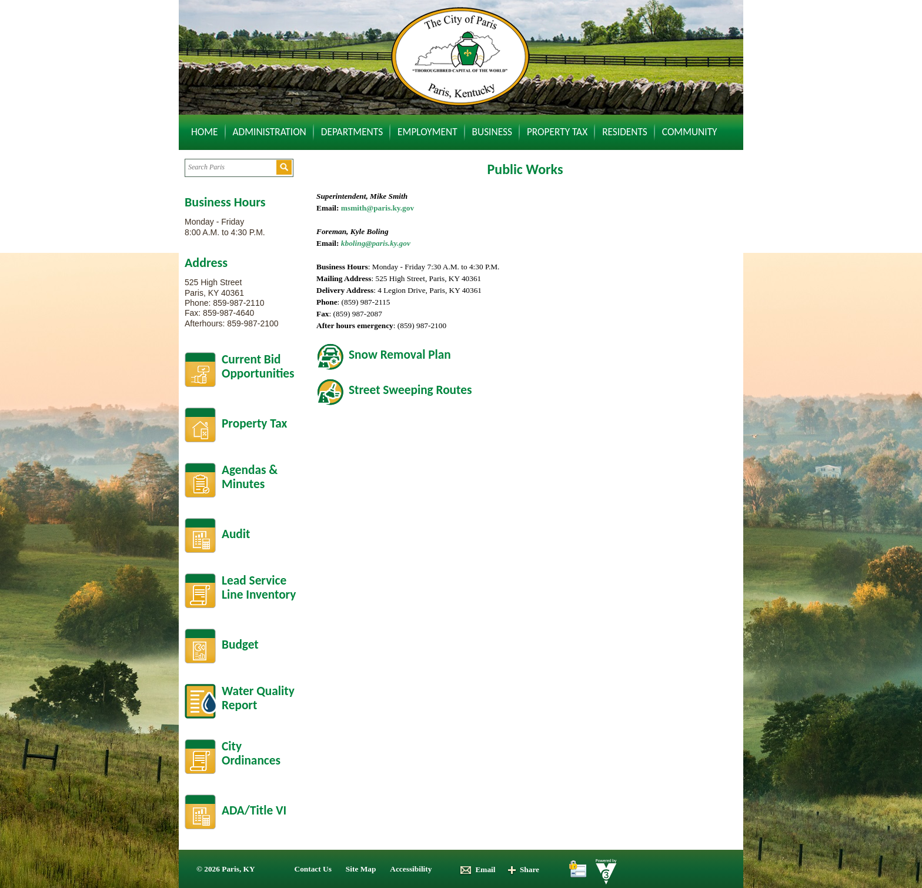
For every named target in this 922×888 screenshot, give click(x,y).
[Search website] (230, 167)
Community (689, 131)
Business (492, 131)
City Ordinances (251, 753)
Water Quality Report (258, 698)
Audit (236, 534)
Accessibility (411, 868)
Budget (240, 644)
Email (477, 869)
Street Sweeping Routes (410, 390)
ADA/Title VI (254, 810)
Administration (269, 131)
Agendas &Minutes (250, 477)
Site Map (361, 868)
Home (204, 131)
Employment (427, 131)
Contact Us (313, 868)
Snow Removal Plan (400, 354)
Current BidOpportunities (258, 366)
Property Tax (557, 131)
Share (523, 869)
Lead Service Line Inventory (259, 587)
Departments (352, 131)
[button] (284, 167)
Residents (624, 131)
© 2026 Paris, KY (225, 868)
